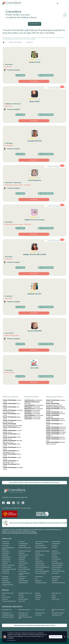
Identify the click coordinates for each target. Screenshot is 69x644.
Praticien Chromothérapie (8, 565)
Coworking (54, 547)
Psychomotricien (23, 576)
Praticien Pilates (39, 569)
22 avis (38, 99)
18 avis (38, 138)
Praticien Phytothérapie (15, 42)
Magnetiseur (22, 559)
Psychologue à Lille (23, 613)
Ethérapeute (22, 553)
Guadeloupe (38, 595)
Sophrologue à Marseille (24, 609)
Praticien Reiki (5, 571)
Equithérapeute (6, 553)
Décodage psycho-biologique (42, 551)
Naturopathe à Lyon (40, 609)
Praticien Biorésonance (57, 563)
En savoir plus (11, 640)
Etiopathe (37, 553)
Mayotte (55, 430)
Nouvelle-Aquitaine (23, 599)
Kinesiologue (55, 557)
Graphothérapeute (39, 555)
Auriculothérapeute (23, 543)
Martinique (56, 429)
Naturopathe (22, 561)
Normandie (29, 42)
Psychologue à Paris (7, 609)
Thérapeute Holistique (40, 582)
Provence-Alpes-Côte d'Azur (9, 601)
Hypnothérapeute (6, 557)
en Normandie (33, 400)
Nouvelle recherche (34, 24)
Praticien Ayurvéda (23, 563)
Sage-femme (55, 578)
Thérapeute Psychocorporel (58, 582)
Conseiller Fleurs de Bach (25, 547)
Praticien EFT (22, 565)
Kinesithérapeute (6, 559)
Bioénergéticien (39, 543)
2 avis (38, 291)
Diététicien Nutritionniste (25, 551)
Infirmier (37, 557)
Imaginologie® (22, 557)
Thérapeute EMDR (23, 582)
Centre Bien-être (56, 543)
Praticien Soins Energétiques (42, 571)
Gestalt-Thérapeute (23, 555)
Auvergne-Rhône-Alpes (8, 593)
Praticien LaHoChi (23, 567)
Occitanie (55, 437)
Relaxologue (22, 578)
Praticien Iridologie (6, 567)
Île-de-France (22, 601)
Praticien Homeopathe (57, 565)
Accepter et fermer (55, 636)
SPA (36, 578)
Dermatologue (5, 551)
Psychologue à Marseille (8, 615)
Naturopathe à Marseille (58, 613)
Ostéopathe (5, 563)
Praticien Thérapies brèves (58, 571)
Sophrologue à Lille (6, 613)
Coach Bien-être (22, 545)
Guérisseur (54, 555)
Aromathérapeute (56, 541)
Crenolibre (5, 497)
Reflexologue (5, 578)
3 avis (38, 251)
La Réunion (56, 427)
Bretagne (55, 407)
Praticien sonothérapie (40, 573)
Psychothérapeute (56, 576)
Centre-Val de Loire (56, 593)
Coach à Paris (38, 615)
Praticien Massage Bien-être (42, 567)
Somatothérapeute (23, 580)
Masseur (37, 559)
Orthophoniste (38, 561)
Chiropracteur (5, 545)
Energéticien (55, 551)
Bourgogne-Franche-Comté (25, 593)
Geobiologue (5, 555)
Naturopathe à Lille (23, 615)
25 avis (38, 59)
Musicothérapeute (56, 559)
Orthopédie (54, 561)
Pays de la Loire (55, 599)
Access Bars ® (5, 541)
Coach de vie (55, 545)
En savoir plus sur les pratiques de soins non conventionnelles (19, 533)
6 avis (38, 217)
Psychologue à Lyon (56, 615)
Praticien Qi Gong (56, 569)
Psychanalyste (55, 573)
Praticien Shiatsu (23, 571)
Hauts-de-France (6, 597)
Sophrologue (38, 580)
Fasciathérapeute (56, 553)
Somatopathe (5, 580)
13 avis (38, 177)
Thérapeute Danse (6, 582)
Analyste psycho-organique (41, 541)
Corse (54, 412)
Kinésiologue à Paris (40, 613)
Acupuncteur (22, 541)
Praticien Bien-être (39, 563)
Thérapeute (54, 580)
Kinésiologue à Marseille (8, 617)
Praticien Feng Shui (40, 565)
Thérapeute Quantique (7, 584)
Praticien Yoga (5, 573)
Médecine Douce (6, 561)
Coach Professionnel (40, 545)
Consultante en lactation (41, 547)
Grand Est (55, 413)
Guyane (55, 418)
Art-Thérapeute (6, 543)
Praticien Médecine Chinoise (9, 569)
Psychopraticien (39, 576)
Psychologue (5, 576)
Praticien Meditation (57, 567)
